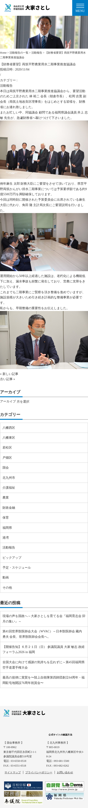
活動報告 (6, 85)
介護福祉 (8, 487)
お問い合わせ (65, 772)
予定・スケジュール (16, 567)
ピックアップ (11, 557)
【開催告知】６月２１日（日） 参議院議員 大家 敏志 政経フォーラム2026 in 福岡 (43, 649)
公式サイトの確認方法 (60, 734)
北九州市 (8, 477)
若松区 (7, 447)
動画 (5, 577)
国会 (5, 467)
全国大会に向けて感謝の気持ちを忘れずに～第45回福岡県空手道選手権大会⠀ (43, 664)
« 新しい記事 (9, 374)
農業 (5, 497)
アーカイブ (8, 401)
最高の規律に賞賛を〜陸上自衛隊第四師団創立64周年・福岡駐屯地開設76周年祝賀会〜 (43, 680)
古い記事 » (7, 379)
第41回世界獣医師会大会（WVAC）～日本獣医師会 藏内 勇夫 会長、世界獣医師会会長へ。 (42, 634)
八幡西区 (8, 427)
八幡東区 (8, 437)
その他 (7, 587)
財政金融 (8, 507)
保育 (5, 517)
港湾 (5, 537)
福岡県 (7, 527)
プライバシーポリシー (38, 772)
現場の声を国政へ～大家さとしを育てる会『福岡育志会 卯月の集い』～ (44, 618)
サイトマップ (13, 772)
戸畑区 (7, 457)
